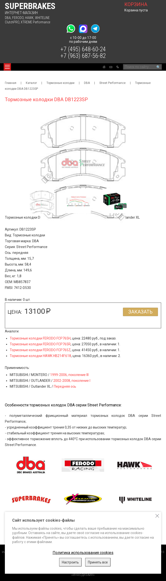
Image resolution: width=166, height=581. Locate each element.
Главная (10, 83)
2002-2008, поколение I (71, 381)
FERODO (18, 18)
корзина (135, 4)
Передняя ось (65, 386)
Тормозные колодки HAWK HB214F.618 (40, 356)
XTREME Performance (35, 22)
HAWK (29, 18)
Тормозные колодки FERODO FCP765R (40, 344)
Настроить (70, 562)
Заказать (140, 312)
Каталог (31, 83)
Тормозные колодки (60, 83)
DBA (8, 18)
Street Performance (112, 83)
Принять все (98, 562)
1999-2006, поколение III (69, 375)
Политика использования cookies (83, 552)
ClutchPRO (12, 22)
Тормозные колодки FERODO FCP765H (40, 338)
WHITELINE (42, 18)
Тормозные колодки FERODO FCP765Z (40, 350)
